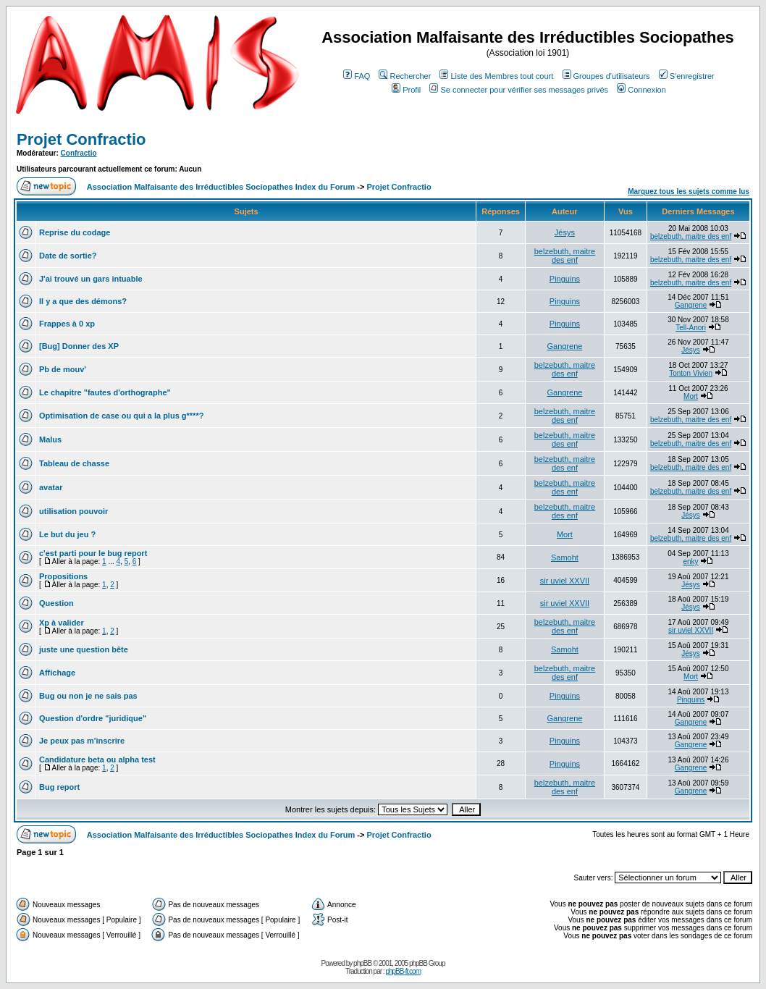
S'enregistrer (687, 76)
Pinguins (565, 278)
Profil (406, 89)
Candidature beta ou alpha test (97, 759)
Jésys (565, 232)
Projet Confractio (81, 139)
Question (56, 603)
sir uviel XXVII (564, 580)
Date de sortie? (67, 255)
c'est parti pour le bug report (93, 553)
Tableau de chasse (74, 463)
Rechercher (405, 76)
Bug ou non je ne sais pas (88, 695)
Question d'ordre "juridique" (92, 718)
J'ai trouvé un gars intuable (91, 278)
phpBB (362, 963)
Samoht (564, 557)
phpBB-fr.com (403, 971)
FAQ (356, 76)
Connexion (641, 89)
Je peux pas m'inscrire (82, 740)
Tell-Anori (690, 328)
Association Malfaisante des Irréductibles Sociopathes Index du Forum (221, 186)
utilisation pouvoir (73, 511)
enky (691, 561)
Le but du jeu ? (67, 534)
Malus (50, 439)
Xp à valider (61, 622)
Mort (690, 396)
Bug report (59, 787)
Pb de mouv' (62, 369)
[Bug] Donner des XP (79, 346)
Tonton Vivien (690, 373)
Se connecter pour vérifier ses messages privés (518, 89)
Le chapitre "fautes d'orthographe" (105, 392)
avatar (50, 487)
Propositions (63, 576)
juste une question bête (83, 649)
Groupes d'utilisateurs (606, 76)
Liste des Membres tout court (496, 76)
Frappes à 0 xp (67, 323)
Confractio (79, 153)
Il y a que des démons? (83, 301)
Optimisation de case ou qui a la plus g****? (121, 415)
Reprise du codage (74, 232)
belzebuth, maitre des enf (690, 236)
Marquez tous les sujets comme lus (688, 191)
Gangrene (691, 305)
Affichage (57, 672)
